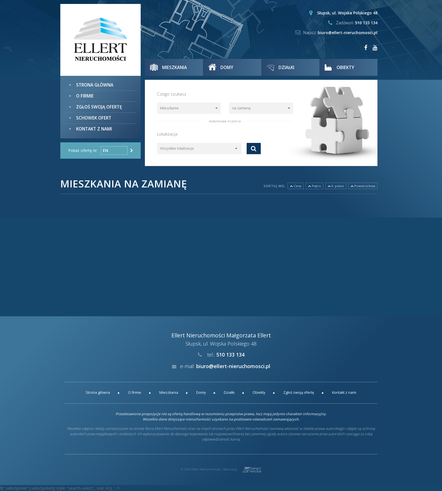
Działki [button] (287, 67)
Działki (229, 392)
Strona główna (94, 85)
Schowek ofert (93, 118)
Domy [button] (227, 67)
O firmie (85, 96)
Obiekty (259, 392)
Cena (295, 186)
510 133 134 (366, 22)
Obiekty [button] (346, 67)
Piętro (314, 186)
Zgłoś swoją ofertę (99, 107)
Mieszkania (168, 392)
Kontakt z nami (94, 129)
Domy (201, 392)
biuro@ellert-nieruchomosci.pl (347, 32)
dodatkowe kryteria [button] (225, 121)
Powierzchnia (362, 186)
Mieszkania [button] (175, 67)
